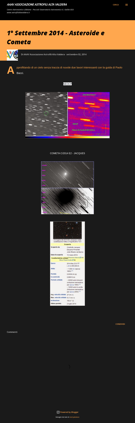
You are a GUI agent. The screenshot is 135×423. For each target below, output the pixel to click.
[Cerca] (116, 4)
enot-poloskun (74, 417)
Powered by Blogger (67, 412)
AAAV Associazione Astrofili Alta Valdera (37, 4)
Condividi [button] (120, 324)
